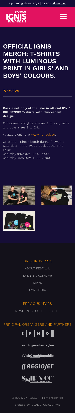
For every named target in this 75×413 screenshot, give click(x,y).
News (37, 283)
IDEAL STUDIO (40, 404)
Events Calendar (37, 275)
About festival (37, 268)
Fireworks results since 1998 (38, 311)
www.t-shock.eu (43, 134)
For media (37, 290)
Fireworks (59, 3)
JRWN (56, 404)
